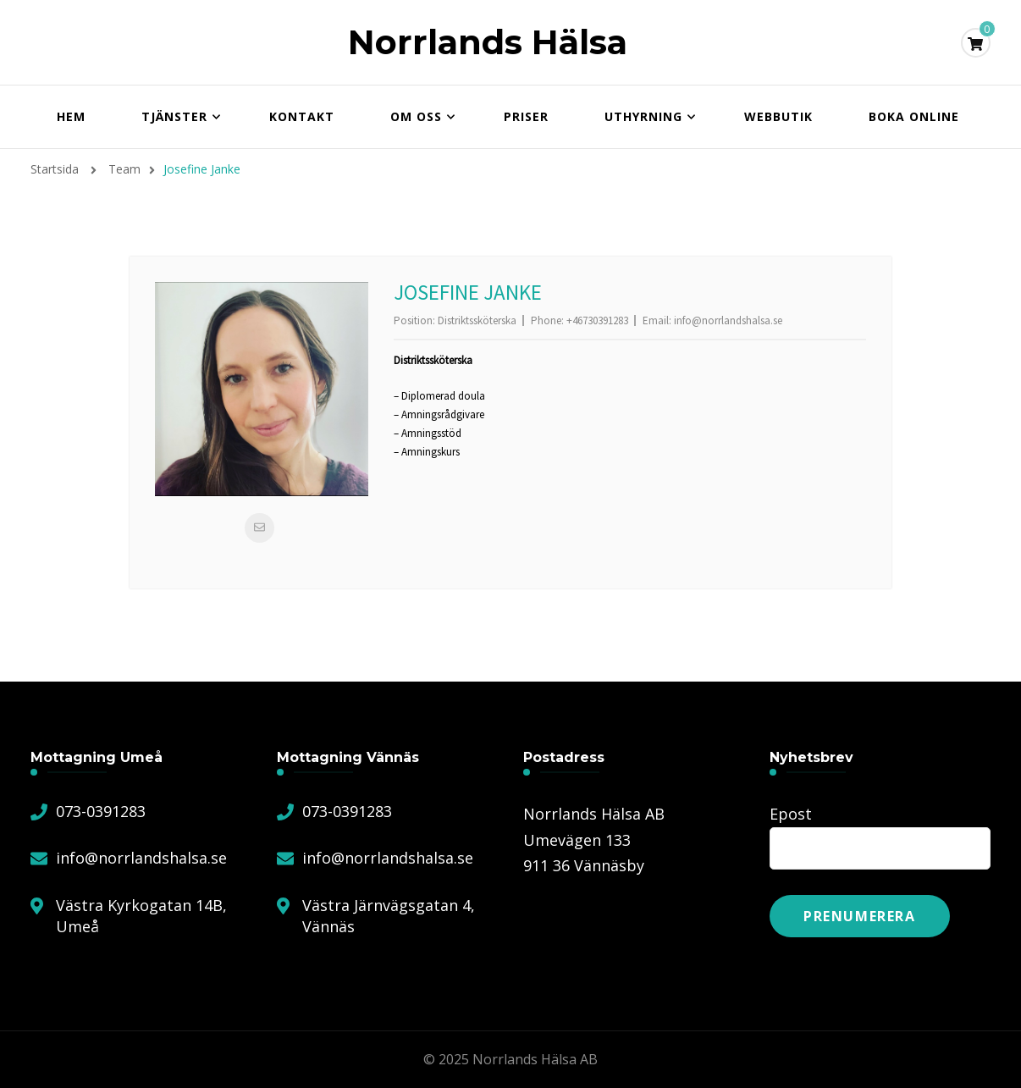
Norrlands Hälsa (487, 42)
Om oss (416, 116)
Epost (791, 814)
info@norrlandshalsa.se (728, 320)
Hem (71, 116)
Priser (526, 116)
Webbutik (778, 116)
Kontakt (301, 116)
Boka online (914, 116)
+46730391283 (597, 320)
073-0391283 (101, 811)
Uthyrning (643, 116)
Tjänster (174, 116)
